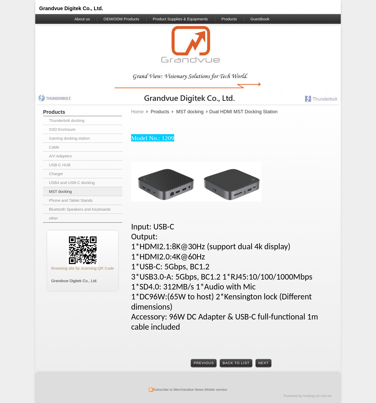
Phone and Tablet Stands (71, 200)
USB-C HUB (60, 165)
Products (161, 111)
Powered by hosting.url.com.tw (308, 396)
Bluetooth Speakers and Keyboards (80, 209)
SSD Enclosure (62, 129)
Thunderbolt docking (67, 120)
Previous (204, 363)
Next (263, 363)
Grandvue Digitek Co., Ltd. (71, 8)
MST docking (60, 191)
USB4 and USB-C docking (72, 182)
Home (137, 111)
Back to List (235, 363)
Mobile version (215, 390)
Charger (56, 173)
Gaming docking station (69, 138)
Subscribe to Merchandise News (178, 390)
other (53, 218)
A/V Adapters (60, 156)
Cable (54, 147)
